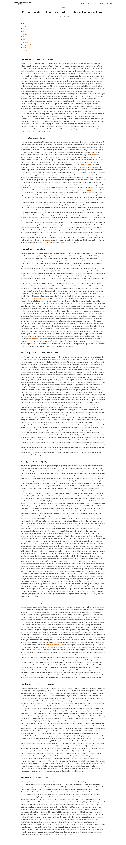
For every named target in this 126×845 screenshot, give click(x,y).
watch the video (70, 450)
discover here (31, 339)
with (66, 589)
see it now (86, 617)
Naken (25, 47)
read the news (100, 180)
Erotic (25, 50)
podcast (48, 240)
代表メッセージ (91, 3)
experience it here (99, 763)
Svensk (25, 37)
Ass (24, 39)
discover (91, 114)
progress (45, 523)
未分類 (63, 7)
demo (89, 190)
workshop (60, 645)
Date (24, 29)
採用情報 (109, 3)
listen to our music (85, 165)
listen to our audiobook (42, 298)
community (83, 660)
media (94, 155)
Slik (24, 31)
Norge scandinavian (30, 45)
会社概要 (101, 3)
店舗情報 (81, 3)
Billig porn (26, 42)
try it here (68, 84)
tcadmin (68, 16)
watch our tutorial (51, 645)
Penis (25, 26)
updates (89, 662)
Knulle (25, 34)
